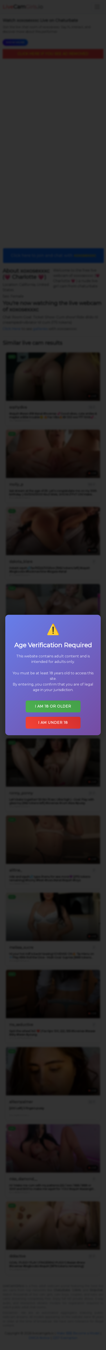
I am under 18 (53, 721)
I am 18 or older (53, 705)
